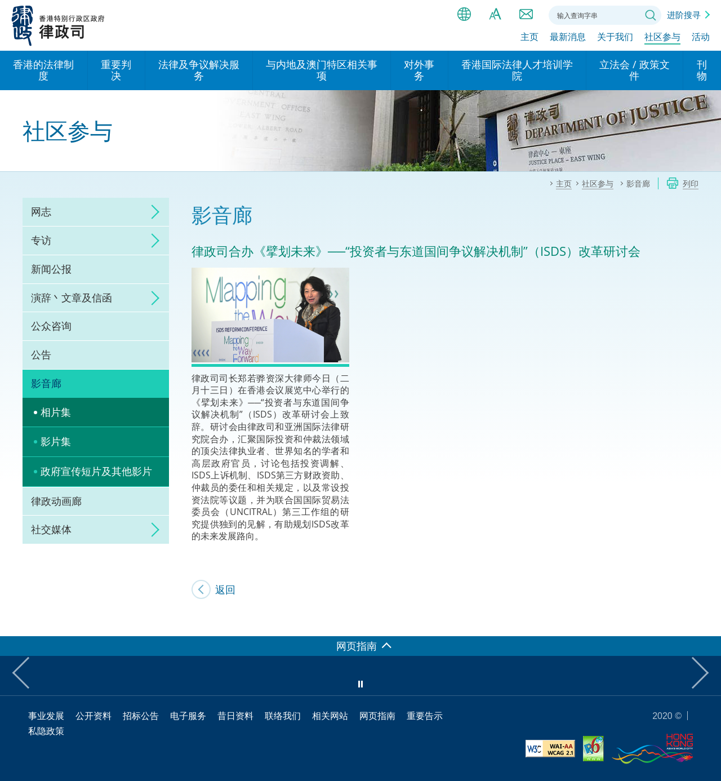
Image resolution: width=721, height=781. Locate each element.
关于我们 (615, 38)
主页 (529, 38)
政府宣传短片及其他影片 (96, 471)
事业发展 (46, 715)
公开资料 (93, 715)
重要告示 (425, 715)
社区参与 (662, 38)
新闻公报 (51, 269)
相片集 (56, 412)
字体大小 (495, 14)
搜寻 (650, 15)
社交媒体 (51, 529)
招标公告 (141, 715)
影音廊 (46, 383)
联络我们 (526, 14)
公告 (41, 354)
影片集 (56, 441)
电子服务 (188, 715)
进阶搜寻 (684, 14)
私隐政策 (46, 731)
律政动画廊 (56, 501)
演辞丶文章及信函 (71, 297)
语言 (464, 14)
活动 (701, 38)
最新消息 (568, 38)
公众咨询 (51, 325)
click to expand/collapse (152, 212)
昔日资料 (235, 715)
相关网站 (330, 715)
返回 (225, 589)
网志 (41, 211)
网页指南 (377, 715)
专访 (41, 240)
